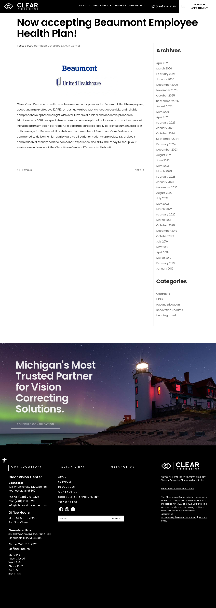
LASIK (159, 299)
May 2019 (162, 247)
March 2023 (164, 171)
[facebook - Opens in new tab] (61, 509)
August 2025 (164, 106)
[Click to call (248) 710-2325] (163, 6)
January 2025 (165, 128)
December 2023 (167, 150)
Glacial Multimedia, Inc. (193, 480)
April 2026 (162, 63)
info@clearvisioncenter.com (27, 505)
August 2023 (164, 155)
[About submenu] (89, 6)
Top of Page (68, 502)
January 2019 (164, 269)
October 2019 (165, 236)
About (82, 5)
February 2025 (166, 123)
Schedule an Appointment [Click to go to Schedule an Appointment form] (78, 497)
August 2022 (164, 193)
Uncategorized (166, 315)
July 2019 (162, 242)
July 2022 (162, 198)
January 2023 (165, 182)
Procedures (100, 5)
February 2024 (166, 144)
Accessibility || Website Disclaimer (178, 517)
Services (65, 481)
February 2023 (165, 177)
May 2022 (162, 204)
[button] (4, 460)
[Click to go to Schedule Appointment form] (197, 6)
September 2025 (167, 101)
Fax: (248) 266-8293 (22, 501)
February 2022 (165, 214)
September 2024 (167, 139)
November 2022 (166, 187)
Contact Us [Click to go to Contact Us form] (67, 492)
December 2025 (167, 85)
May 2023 (162, 166)
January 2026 (165, 79)
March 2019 (163, 258)
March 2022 (164, 209)
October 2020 (165, 225)
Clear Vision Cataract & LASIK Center (55, 46)
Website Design (169, 480)
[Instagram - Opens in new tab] (67, 509)
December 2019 (166, 231)
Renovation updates (169, 310)
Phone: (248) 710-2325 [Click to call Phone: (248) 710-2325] (23, 497)
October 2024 (165, 133)
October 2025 (165, 96)
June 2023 (163, 160)
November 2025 (167, 90)
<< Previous (24, 170)
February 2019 (165, 263)
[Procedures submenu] (110, 6)
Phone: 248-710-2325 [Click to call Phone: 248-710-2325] (22, 544)
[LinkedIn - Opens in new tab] (73, 509)
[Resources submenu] (145, 6)
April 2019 (162, 252)
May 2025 (162, 112)
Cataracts (163, 294)
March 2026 (164, 68)
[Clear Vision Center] (21, 6)
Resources (135, 5)
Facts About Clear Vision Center (177, 488)
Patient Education (168, 305)
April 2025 (162, 117)
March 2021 (163, 220)
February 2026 (166, 74)
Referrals (120, 5)
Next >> (139, 170)
